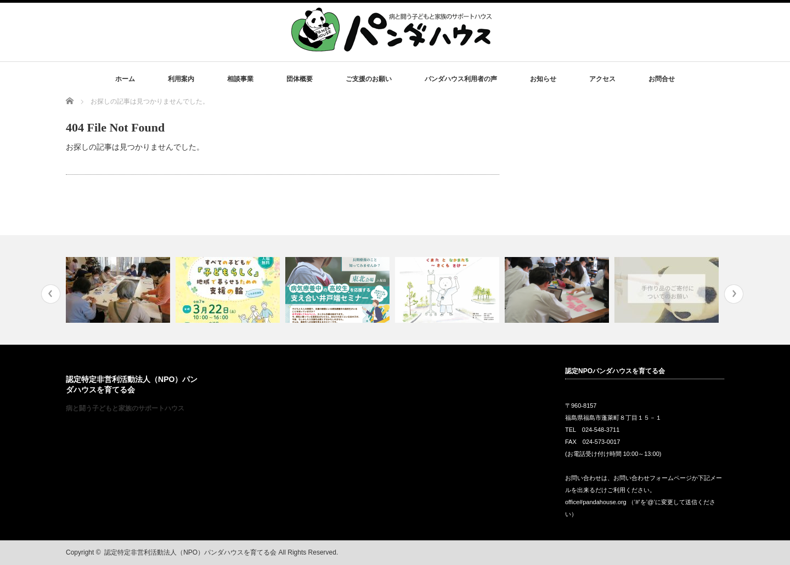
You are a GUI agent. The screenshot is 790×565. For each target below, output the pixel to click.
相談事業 (240, 79)
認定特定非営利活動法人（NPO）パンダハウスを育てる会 (190, 552)
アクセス (602, 79)
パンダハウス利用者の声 (461, 79)
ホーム (125, 79)
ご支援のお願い (369, 79)
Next (733, 294)
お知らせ (543, 79)
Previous (50, 294)
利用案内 (181, 79)
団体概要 (299, 79)
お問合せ (661, 79)
